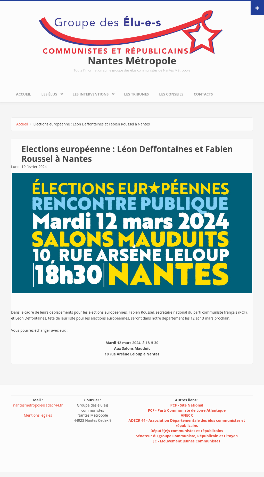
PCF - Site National (186, 405)
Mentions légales (38, 415)
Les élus (50, 93)
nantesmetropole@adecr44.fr (38, 405)
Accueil (23, 94)
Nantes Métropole (132, 60)
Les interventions (92, 93)
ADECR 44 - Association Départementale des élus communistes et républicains (186, 423)
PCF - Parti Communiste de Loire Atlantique (187, 410)
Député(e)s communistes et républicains (187, 430)
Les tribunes (136, 94)
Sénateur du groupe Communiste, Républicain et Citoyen (187, 435)
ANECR (187, 415)
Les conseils (171, 94)
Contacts (203, 94)
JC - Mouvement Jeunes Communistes (186, 441)
